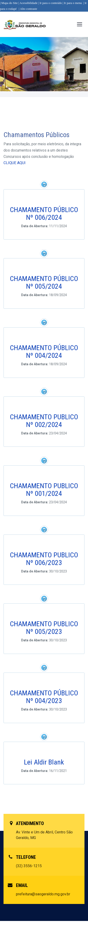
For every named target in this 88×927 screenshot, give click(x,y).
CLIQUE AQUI (15, 163)
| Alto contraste (28, 8)
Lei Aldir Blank (44, 762)
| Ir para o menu (72, 3)
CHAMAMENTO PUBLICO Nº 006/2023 (44, 559)
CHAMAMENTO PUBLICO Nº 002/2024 (44, 421)
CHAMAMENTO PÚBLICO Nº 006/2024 (44, 213)
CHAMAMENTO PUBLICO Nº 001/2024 (44, 489)
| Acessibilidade (28, 3)
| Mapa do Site (9, 3)
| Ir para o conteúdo (50, 3)
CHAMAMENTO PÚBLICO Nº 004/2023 (44, 697)
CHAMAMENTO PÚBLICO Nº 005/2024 (44, 282)
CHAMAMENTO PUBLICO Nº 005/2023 (44, 628)
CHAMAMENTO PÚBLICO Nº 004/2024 (44, 351)
